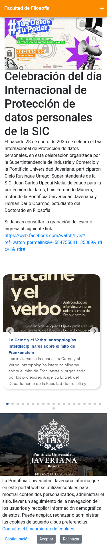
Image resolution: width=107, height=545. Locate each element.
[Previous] (10, 331)
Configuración (17, 539)
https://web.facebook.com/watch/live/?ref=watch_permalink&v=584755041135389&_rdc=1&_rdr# (53, 242)
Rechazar (71, 539)
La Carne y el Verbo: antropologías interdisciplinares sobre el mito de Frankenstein (42, 346)
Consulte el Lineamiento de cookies (38, 529)
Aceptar (46, 539)
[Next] (94, 331)
